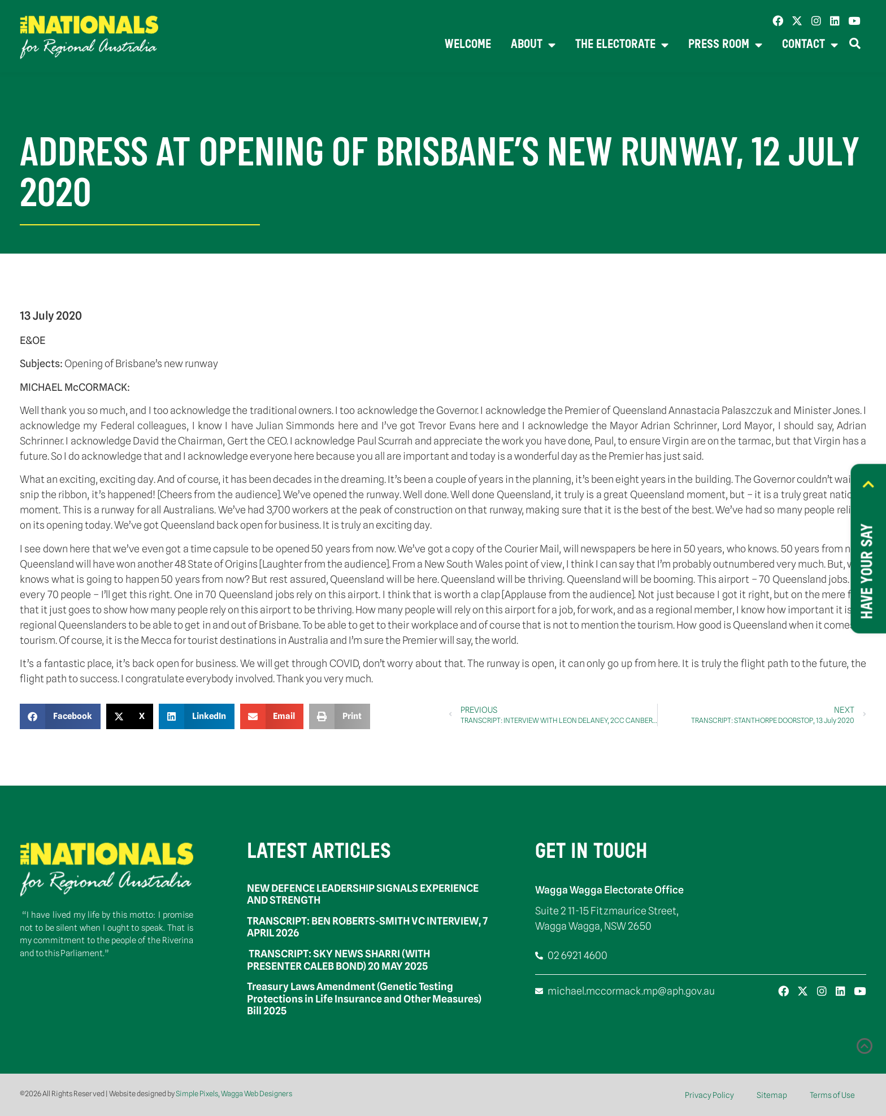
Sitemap (772, 1095)
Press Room (725, 45)
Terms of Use (832, 1095)
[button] (60, 716)
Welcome (468, 45)
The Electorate (621, 45)
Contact (810, 45)
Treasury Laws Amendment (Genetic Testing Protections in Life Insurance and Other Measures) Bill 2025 (364, 998)
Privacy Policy (709, 1095)
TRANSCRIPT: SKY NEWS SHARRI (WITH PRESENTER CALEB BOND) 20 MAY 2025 (338, 960)
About (533, 45)
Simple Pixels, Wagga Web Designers (234, 1093)
